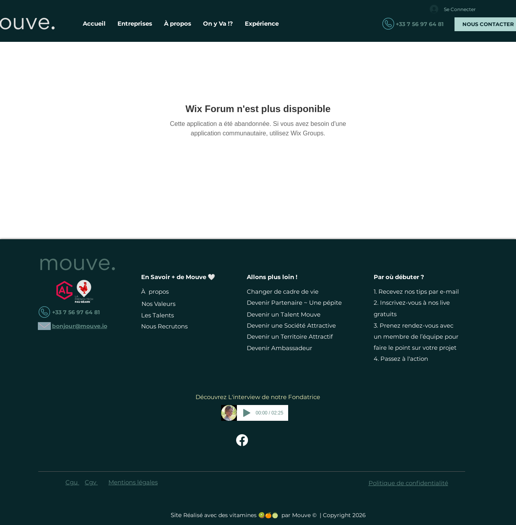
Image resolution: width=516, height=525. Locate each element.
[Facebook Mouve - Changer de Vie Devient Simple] (242, 440)
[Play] (246, 413)
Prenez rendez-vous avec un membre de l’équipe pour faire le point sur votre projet (416, 336)
